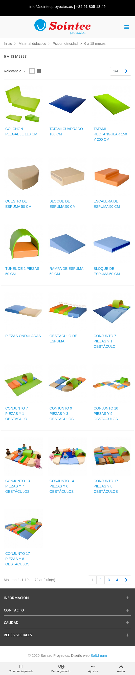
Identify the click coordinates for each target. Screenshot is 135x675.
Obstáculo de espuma (63, 338)
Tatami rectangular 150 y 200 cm (110, 134)
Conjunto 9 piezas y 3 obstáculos (62, 413)
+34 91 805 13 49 (91, 6)
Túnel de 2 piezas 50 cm (22, 271)
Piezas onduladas (23, 336)
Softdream (99, 655)
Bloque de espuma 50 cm (63, 204)
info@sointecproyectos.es (51, 6)
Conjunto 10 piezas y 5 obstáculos (106, 413)
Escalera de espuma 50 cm (107, 204)
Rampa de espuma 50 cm (66, 271)
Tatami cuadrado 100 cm (66, 131)
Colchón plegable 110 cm (21, 131)
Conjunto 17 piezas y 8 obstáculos (106, 486)
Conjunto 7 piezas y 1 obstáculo (105, 341)
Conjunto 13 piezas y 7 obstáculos (17, 486)
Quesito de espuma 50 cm (18, 204)
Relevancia (15, 71)
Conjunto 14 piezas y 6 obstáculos (62, 486)
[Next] (126, 71)
